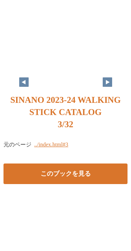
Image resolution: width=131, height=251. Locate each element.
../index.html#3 (51, 144)
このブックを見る (66, 173)
